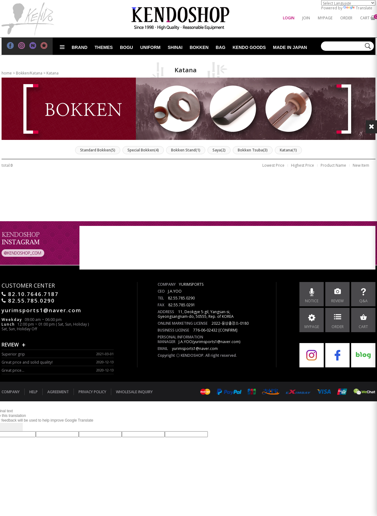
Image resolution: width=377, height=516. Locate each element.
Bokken (199, 47)
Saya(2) (219, 150)
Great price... (13, 370)
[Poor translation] (15, 427)
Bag (220, 47)
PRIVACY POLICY (92, 391)
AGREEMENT (58, 391)
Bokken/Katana (29, 73)
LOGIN (288, 18)
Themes (104, 47)
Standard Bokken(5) (97, 150)
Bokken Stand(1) (185, 150)
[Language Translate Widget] (348, 3)
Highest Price (302, 165)
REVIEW (10, 344)
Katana (52, 73)
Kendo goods (249, 47)
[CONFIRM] (227, 330)
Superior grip (13, 354)
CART (365, 18)
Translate (357, 8)
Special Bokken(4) (143, 150)
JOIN (306, 18)
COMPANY (11, 391)
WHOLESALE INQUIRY (134, 391)
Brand (80, 47)
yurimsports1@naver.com (195, 348)
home (7, 73)
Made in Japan (290, 47)
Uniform (150, 47)
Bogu (126, 47)
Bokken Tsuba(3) (253, 150)
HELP (33, 391)
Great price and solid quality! (27, 362)
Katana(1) (288, 150)
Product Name (333, 165)
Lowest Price (273, 165)
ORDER (346, 18)
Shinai (175, 47)
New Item (361, 165)
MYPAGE (325, 18)
